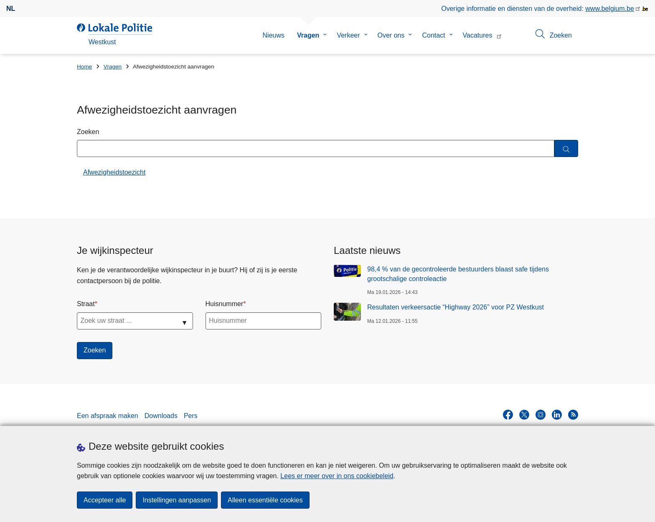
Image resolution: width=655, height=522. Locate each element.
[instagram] (541, 415)
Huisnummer (225, 303)
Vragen (308, 35)
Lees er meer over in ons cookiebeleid (336, 475)
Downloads (161, 415)
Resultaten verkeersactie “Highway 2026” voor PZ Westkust (455, 307)
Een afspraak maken (107, 415)
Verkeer (348, 35)
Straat (86, 303)
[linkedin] (557, 415)
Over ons (391, 35)
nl (10, 8)
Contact (433, 35)
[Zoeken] (566, 148)
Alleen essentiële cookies (265, 500)
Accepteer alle (105, 500)
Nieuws (273, 35)
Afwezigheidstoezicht (114, 172)
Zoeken (88, 131)
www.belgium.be (609, 8)
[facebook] (508, 415)
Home (84, 66)
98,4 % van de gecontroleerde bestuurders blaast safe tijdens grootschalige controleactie (458, 274)
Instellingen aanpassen (176, 500)
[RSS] (573, 415)
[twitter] (524, 415)
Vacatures (478, 35)
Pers (191, 415)
